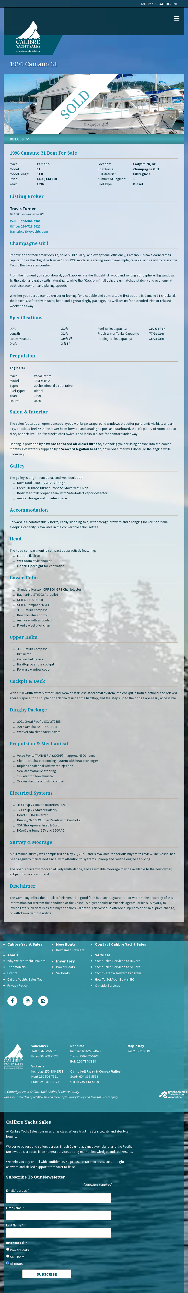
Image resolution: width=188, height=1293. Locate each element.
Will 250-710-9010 (140, 1051)
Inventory (65, 961)
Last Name (15, 1225)
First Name (15, 1208)
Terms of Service (100, 1097)
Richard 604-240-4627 (85, 1051)
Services (103, 954)
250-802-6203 (30, 221)
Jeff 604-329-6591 (44, 1051)
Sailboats (63, 973)
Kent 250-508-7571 (44, 1076)
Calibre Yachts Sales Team (26, 979)
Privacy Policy (17, 985)
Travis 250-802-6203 (84, 1056)
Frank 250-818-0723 (45, 1081)
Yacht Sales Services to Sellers (117, 967)
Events (12, 973)
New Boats (66, 944)
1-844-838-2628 (166, 4)
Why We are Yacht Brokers (26, 961)
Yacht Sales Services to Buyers (117, 961)
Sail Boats (17, 1257)
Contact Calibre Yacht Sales (120, 944)
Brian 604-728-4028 (45, 1056)
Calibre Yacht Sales (24, 944)
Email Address (17, 1190)
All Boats (16, 1263)
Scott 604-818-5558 (84, 1076)
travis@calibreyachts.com (29, 231)
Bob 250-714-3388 (83, 1061)
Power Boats (65, 967)
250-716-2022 (30, 226)
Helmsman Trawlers (70, 950)
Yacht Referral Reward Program (118, 973)
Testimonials (16, 967)
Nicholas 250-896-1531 (47, 1071)
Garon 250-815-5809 (84, 1081)
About (13, 954)
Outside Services (107, 985)
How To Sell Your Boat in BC (114, 979)
